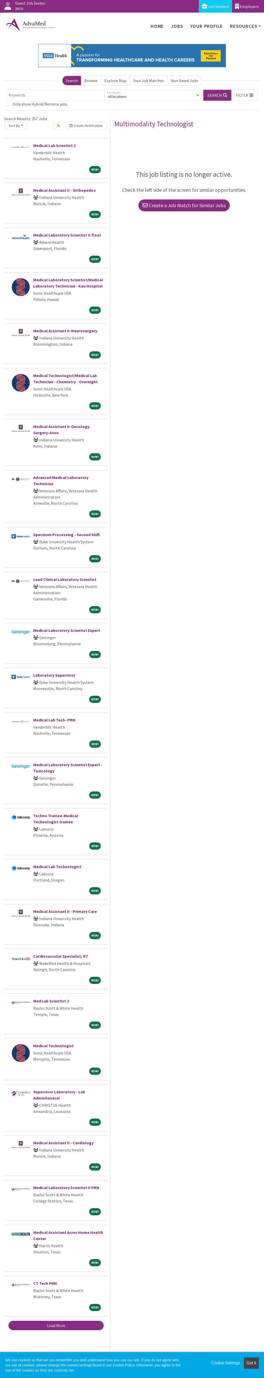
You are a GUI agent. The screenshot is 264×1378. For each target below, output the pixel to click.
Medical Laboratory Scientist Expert (66, 630)
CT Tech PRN (45, 1283)
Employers (247, 6)
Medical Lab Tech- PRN (54, 719)
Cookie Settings (225, 1363)
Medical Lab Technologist (57, 866)
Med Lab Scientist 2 (51, 1001)
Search (72, 80)
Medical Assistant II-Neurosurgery (65, 330)
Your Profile (206, 26)
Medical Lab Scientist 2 (54, 145)
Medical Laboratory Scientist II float (67, 235)
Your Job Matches (148, 80)
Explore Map (115, 80)
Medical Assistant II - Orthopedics (64, 190)
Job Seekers (215, 6)
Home (157, 26)
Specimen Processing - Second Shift (66, 534)
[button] (245, 95)
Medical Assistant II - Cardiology (63, 1142)
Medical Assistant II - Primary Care (65, 911)
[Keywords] (55, 95)
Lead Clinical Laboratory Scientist (64, 579)
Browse (90, 80)
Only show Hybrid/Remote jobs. (40, 104)
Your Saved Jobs (184, 80)
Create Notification (86, 125)
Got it (251, 1363)
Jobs (177, 26)
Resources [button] (243, 26)
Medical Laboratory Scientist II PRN (66, 1187)
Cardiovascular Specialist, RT (60, 956)
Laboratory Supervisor (54, 675)
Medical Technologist (53, 1045)
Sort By (14, 125)
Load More (56, 1325)
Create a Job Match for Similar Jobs (184, 205)
